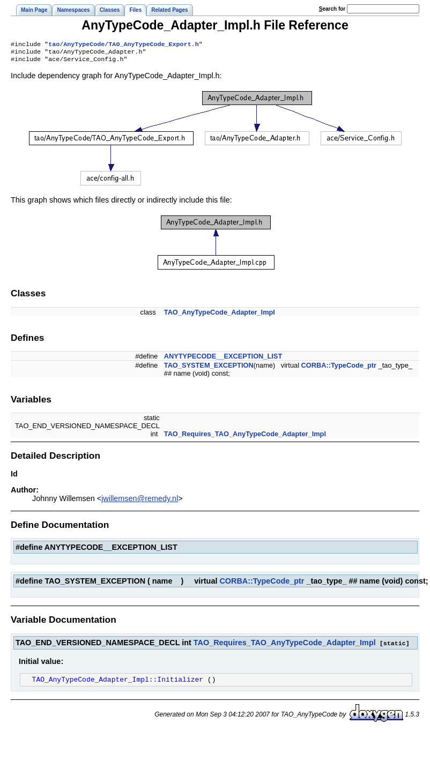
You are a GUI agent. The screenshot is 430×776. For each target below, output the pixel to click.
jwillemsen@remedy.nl (139, 501)
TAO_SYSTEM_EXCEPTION (209, 368)
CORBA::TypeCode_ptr (339, 368)
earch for (332, 9)
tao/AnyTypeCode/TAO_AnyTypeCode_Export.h (123, 45)
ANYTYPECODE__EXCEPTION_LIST (223, 359)
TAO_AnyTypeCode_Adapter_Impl (219, 315)
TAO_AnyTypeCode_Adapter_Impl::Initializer (117, 683)
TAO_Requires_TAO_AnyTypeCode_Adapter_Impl (245, 437)
